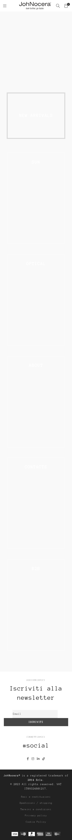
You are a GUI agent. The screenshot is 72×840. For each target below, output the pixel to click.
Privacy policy (36, 815)
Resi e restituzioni (36, 797)
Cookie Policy (36, 822)
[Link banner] (36, 50)
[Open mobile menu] (5, 6)
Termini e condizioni (36, 809)
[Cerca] (58, 6)
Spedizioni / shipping (36, 803)
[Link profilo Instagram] (33, 759)
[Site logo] (35, 5)
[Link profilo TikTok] (43, 759)
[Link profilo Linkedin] (38, 759)
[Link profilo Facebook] (28, 759)
